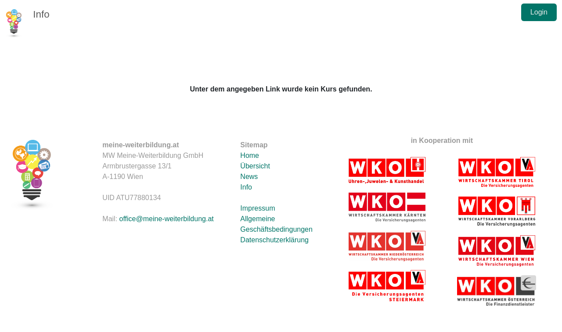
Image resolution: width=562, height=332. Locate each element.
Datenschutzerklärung (274, 240)
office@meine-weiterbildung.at (166, 219)
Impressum (257, 208)
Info (41, 14)
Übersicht (255, 166)
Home (249, 155)
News (249, 176)
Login (539, 12)
